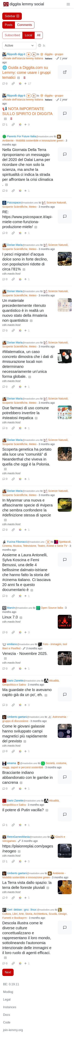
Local (28, 35)
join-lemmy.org (13, 1030)
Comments (24, 25)
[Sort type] (19, 45)
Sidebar (12, 16)
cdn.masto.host (11, 273)
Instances (9, 1007)
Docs (6, 1014)
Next (8, 972)
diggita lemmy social (23, 4)
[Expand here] (65, 259)
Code (6, 1022)
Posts (8, 25)
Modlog (8, 992)
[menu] (68, 4)
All (38, 35)
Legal (7, 999)
